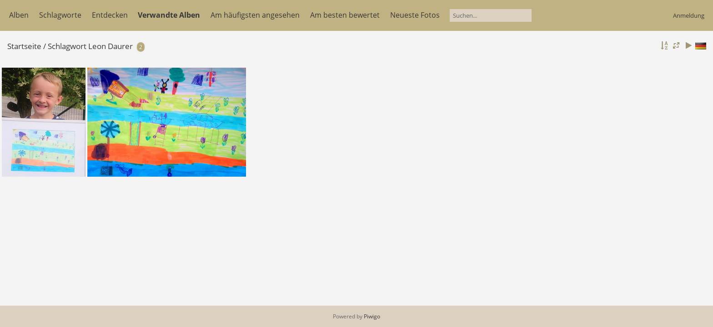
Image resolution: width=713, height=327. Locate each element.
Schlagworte (60, 15)
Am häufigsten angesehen (255, 15)
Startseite (24, 46)
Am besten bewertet (345, 15)
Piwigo (372, 316)
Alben (19, 15)
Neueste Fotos (415, 15)
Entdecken (110, 15)
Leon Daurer (110, 46)
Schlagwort (67, 46)
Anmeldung (688, 15)
